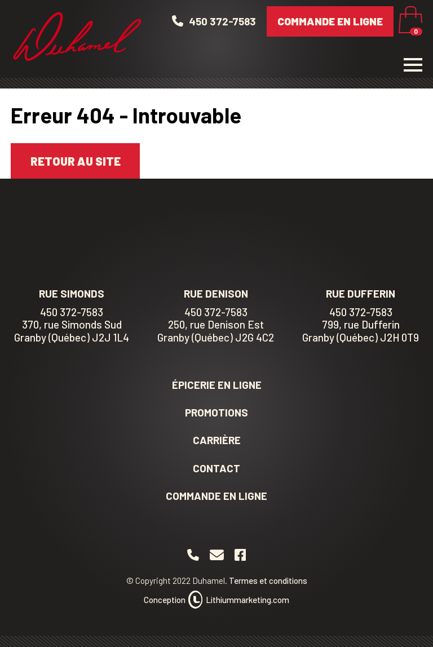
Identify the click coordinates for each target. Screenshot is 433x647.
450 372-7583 (71, 312)
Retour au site (75, 161)
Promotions (216, 412)
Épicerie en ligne (217, 384)
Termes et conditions (268, 580)
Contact (216, 468)
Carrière (217, 439)
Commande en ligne (330, 21)
